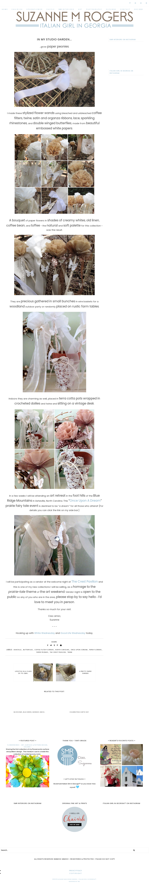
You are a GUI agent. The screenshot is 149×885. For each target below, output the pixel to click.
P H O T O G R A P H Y (94, 9)
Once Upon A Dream (85, 500)
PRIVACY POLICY (75, 870)
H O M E (4, 9)
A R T (80, 9)
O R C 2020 (138, 9)
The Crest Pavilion (84, 581)
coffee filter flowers (44, 650)
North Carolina (62, 650)
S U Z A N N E (111, 9)
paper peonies (42, 652)
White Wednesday (44, 633)
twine (69, 652)
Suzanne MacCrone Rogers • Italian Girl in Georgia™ (76, 879)
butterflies (28, 650)
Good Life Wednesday (72, 633)
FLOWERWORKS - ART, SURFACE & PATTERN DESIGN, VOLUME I (27, 746)
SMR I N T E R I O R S (66, 9)
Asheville (18, 650)
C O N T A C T (125, 9)
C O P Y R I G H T (75, 873)
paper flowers (95, 650)
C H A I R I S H (17, 9)
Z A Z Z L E (50, 9)
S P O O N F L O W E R (34, 9)
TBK (78, 881)
